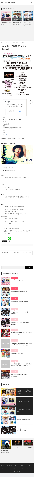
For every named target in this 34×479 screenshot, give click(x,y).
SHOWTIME (6, 447)
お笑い (28, 444)
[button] (31, 103)
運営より (14, 19)
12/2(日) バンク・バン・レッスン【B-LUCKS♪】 (20, 323)
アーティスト (10, 465)
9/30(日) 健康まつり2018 (17, 353)
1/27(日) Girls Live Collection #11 (25, 23)
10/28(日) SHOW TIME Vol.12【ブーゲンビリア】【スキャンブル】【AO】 (6, 453)
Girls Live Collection (25, 19)
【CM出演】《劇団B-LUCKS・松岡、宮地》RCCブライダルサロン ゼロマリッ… (21, 344)
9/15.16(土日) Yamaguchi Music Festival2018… (19, 375)
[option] (14, 18)
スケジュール (4, 468)
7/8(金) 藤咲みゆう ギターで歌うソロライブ (9, 253)
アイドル (3, 465)
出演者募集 (21, 468)
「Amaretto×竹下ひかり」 (14, 23)
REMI (7, 134)
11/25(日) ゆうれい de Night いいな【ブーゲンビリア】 (17, 452)
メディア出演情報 (12, 468)
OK (20, 111)
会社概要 (27, 468)
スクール (28, 465)
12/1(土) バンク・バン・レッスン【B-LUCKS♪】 (20, 312)
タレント (17, 465)
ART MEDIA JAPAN (16, 474)
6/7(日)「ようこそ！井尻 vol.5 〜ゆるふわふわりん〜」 (24, 253)
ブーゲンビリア (17, 447)
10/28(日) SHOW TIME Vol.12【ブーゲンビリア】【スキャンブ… (21, 333)
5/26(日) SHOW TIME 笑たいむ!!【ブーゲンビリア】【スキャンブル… (24, 391)
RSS (19, 472)
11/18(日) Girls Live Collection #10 (19, 301)
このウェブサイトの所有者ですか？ (10, 112)
